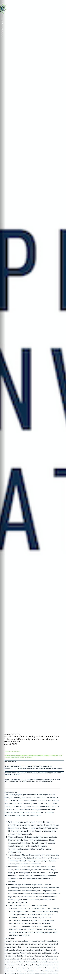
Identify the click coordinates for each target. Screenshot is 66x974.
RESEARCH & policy (13, 734)
